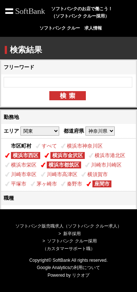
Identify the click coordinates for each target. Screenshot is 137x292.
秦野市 (74, 184)
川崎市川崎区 (106, 165)
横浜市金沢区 (67, 155)
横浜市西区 (25, 155)
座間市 (102, 184)
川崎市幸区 (24, 174)
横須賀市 (97, 174)
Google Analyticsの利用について (68, 267)
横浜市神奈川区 (85, 146)
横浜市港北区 (110, 155)
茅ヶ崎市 (47, 184)
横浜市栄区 (24, 165)
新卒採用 (72, 233)
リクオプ (81, 275)
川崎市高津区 (62, 174)
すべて (49, 146)
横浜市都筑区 (64, 165)
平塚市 (18, 184)
